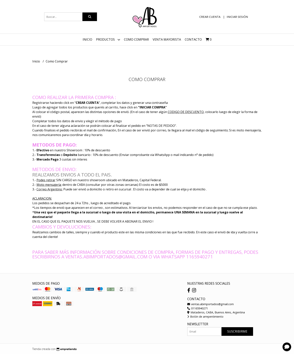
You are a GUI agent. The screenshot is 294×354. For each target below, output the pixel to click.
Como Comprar (136, 39)
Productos (108, 39)
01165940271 (197, 308)
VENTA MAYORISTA (167, 39)
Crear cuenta (209, 17)
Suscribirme (237, 331)
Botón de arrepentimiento (205, 316)
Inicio (87, 39)
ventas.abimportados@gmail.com (210, 304)
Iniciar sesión (237, 17)
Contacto (193, 39)
